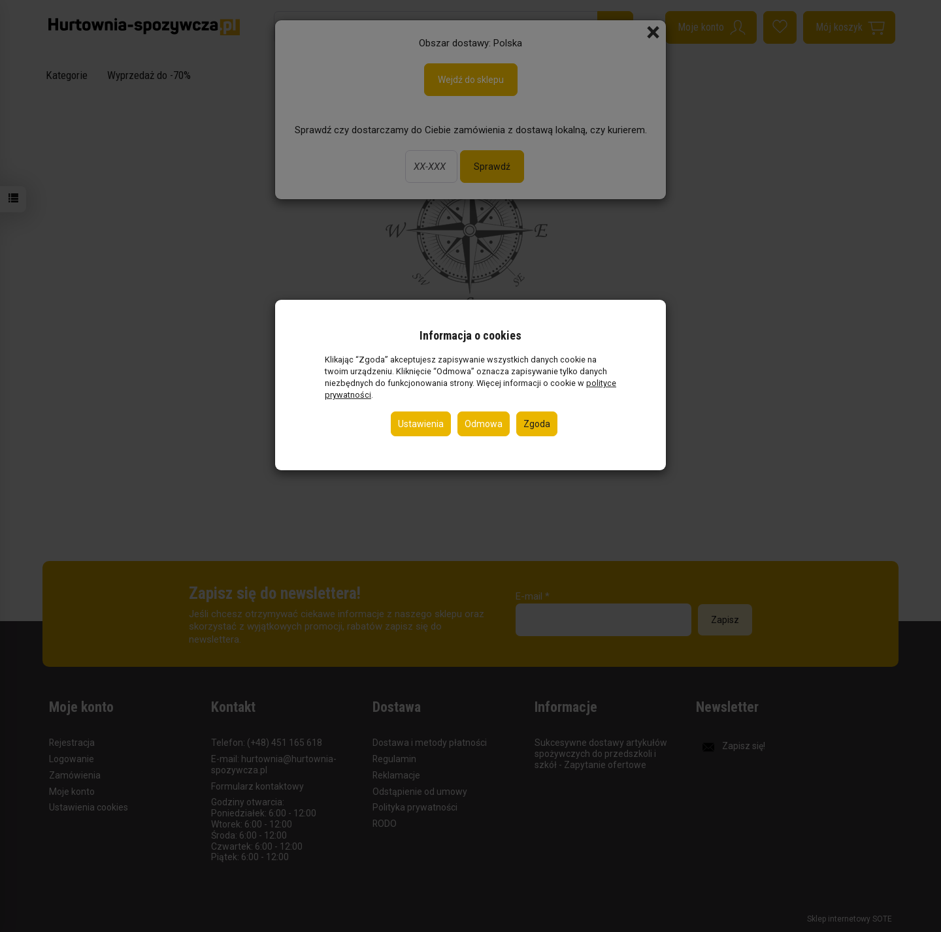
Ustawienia (421, 424)
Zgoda (536, 424)
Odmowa (484, 424)
